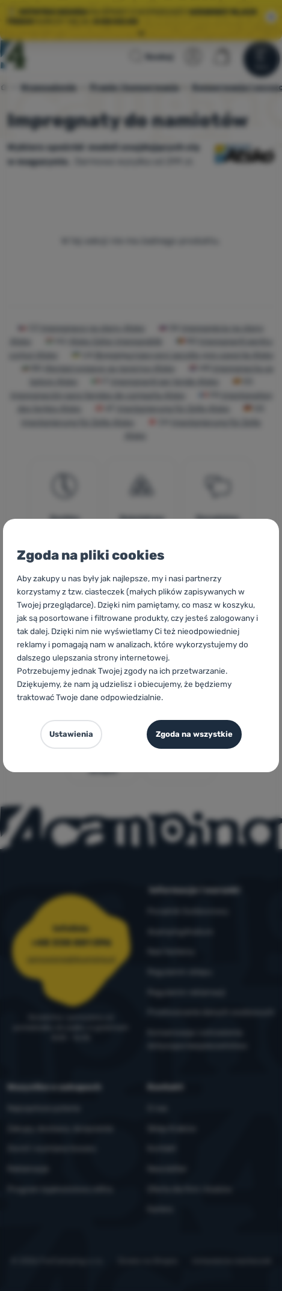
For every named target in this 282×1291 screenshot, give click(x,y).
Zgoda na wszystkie (194, 734)
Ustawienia (71, 734)
